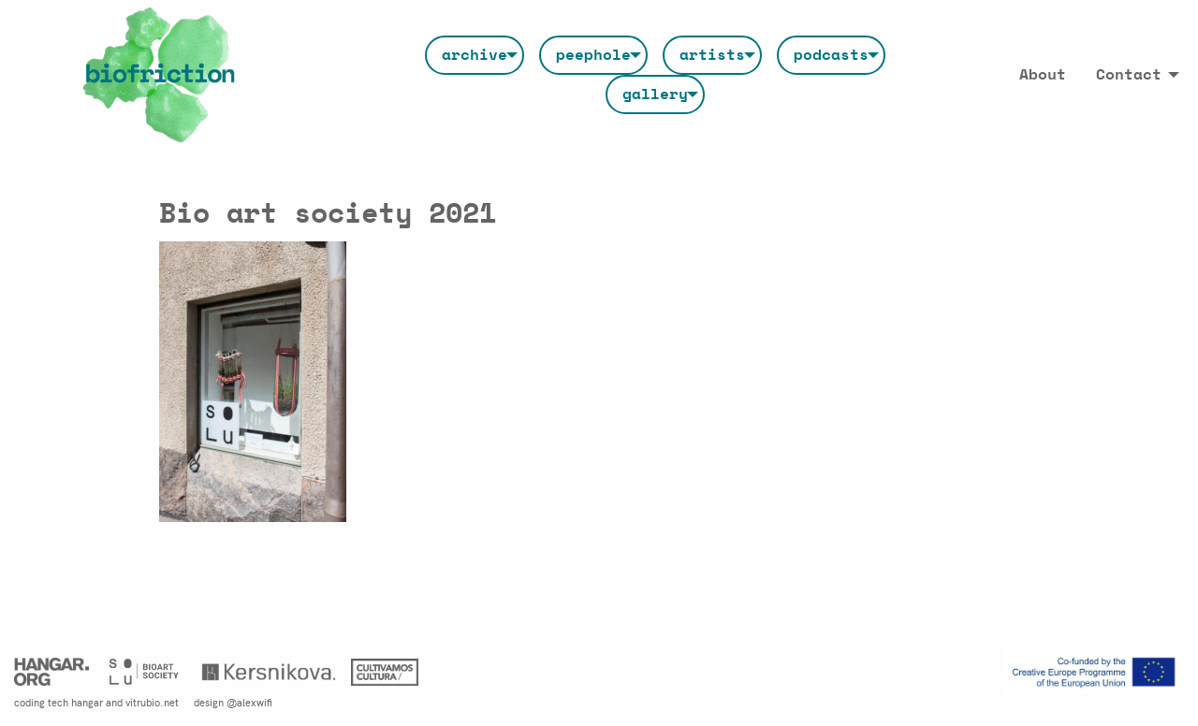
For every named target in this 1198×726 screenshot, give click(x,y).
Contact (1128, 74)
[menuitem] (474, 55)
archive (474, 55)
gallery (655, 94)
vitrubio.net (152, 701)
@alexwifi (249, 701)
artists (712, 55)
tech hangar (75, 701)
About (1042, 74)
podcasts (831, 55)
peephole (593, 55)
